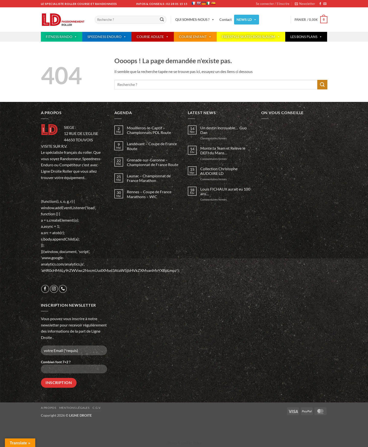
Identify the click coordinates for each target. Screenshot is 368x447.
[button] (305, 3)
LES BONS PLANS (306, 37)
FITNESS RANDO (61, 37)
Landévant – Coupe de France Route (152, 146)
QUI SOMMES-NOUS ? (194, 19)
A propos (48, 408)
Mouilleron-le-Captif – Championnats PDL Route (149, 130)
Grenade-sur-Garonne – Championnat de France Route (152, 162)
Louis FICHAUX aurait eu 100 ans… (225, 191)
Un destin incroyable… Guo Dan (223, 130)
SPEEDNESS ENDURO (106, 37)
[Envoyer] (162, 20)
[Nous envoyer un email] (324, 4)
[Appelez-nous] (63, 289)
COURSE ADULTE (153, 37)
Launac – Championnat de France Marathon (149, 178)
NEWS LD (247, 19)
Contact (225, 19)
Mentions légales (74, 408)
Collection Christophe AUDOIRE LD (218, 171)
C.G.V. (97, 408)
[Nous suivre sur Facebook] (320, 4)
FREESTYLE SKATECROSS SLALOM (251, 37)
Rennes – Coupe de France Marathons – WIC (149, 194)
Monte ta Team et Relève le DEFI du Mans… (222, 150)
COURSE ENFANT (195, 37)
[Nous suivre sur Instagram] (54, 289)
